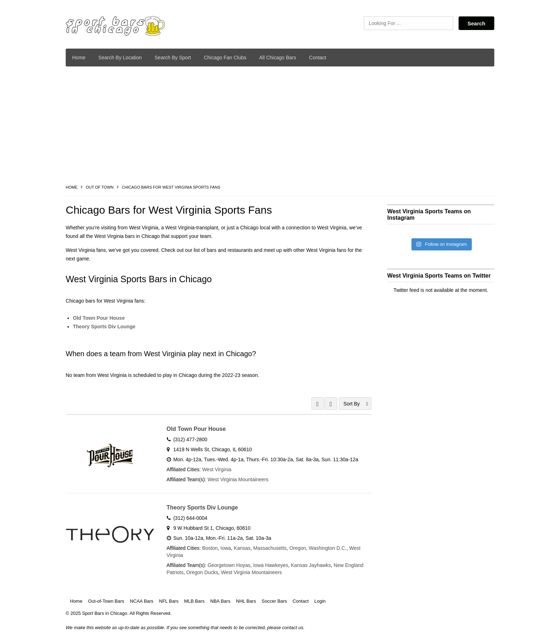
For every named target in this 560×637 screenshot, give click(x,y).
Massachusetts (270, 548)
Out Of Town (100, 187)
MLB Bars (194, 601)
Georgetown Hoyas (229, 565)
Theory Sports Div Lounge (104, 326)
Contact (317, 57)
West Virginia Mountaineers (238, 479)
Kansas (242, 548)
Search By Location (119, 57)
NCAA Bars (142, 601)
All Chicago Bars (277, 57)
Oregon (298, 548)
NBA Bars (220, 601)
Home (78, 57)
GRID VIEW (317, 403)
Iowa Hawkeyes (270, 565)
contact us (292, 628)
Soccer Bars (274, 601)
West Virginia (216, 469)
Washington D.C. (327, 548)
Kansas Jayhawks (311, 565)
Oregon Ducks (202, 572)
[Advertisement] (280, 125)
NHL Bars (246, 601)
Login (320, 601)
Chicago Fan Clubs (225, 57)
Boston (210, 548)
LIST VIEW (331, 403)
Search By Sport (173, 57)
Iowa (226, 548)
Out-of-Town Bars (106, 601)
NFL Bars (168, 601)
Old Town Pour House (99, 318)
